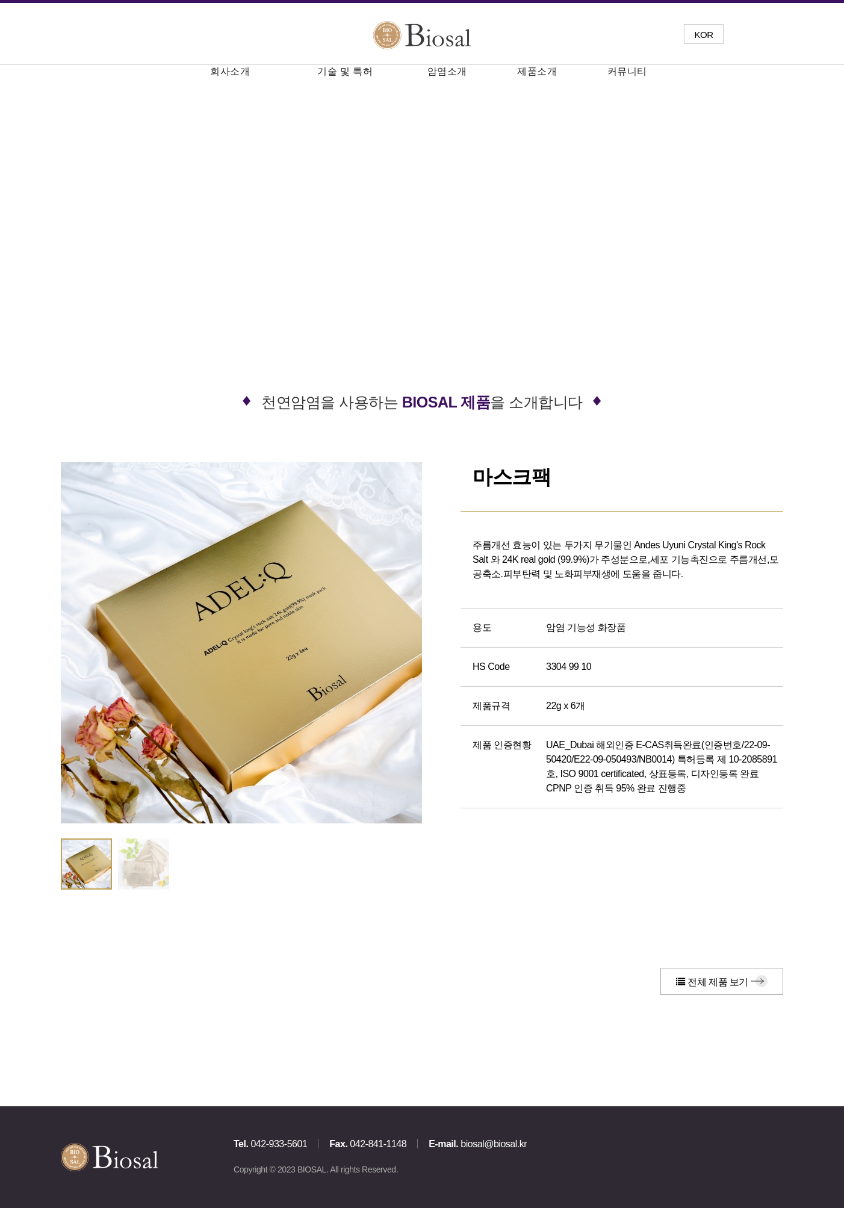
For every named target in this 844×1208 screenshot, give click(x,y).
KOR (703, 34)
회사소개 (230, 71)
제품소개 (537, 71)
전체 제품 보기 (711, 982)
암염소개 (447, 71)
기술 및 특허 (345, 71)
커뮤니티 (627, 71)
